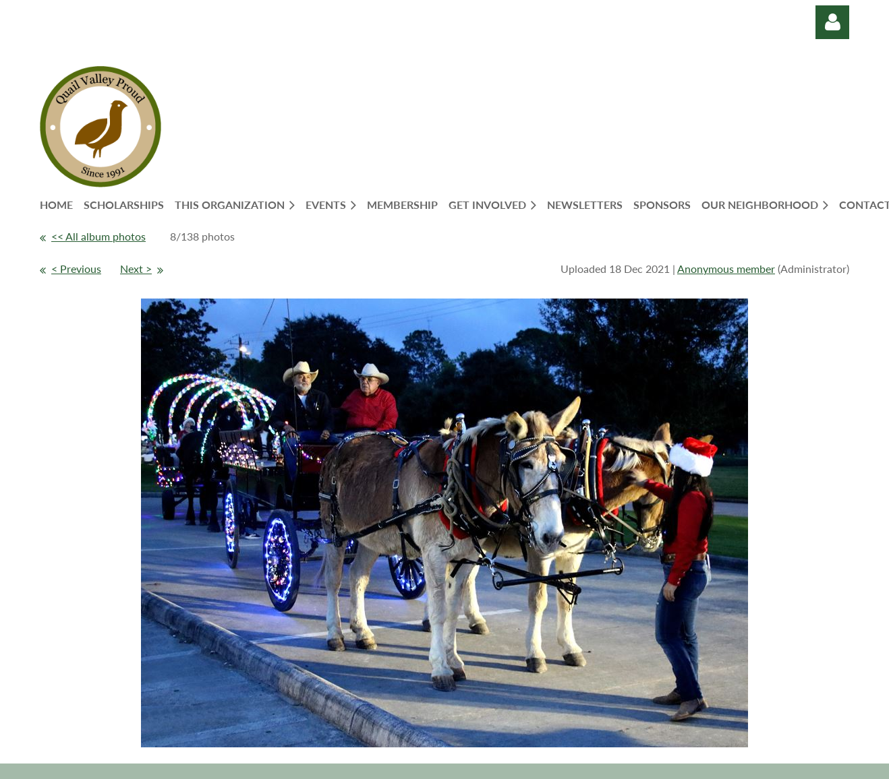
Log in (832, 22)
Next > (136, 268)
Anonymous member (726, 268)
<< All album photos (98, 236)
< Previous (76, 268)
